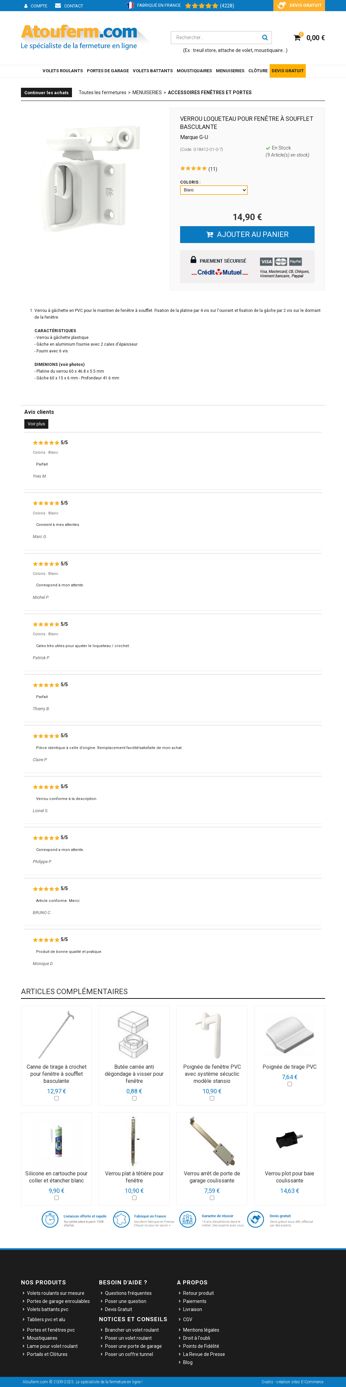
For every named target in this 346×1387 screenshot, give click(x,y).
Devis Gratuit (118, 1309)
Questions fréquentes (128, 1293)
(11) (212, 169)
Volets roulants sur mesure (55, 1293)
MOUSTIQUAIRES (194, 70)
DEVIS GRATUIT (288, 70)
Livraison (192, 1309)
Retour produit (198, 1293)
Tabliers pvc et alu (46, 1319)
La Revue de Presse (204, 1354)
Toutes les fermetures (102, 92)
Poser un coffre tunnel (129, 1354)
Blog (188, 1362)
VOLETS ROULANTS (63, 70)
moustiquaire (268, 50)
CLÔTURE (258, 70)
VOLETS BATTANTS (153, 70)
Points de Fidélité (201, 1346)
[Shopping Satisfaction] (198, 6)
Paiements (194, 1301)
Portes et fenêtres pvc (51, 1330)
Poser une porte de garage (133, 1346)
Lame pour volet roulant (52, 1346)
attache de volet (235, 50)
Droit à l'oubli (196, 1338)
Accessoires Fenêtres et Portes (210, 92)
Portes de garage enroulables (58, 1301)
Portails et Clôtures (47, 1354)
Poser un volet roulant (128, 1338)
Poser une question (125, 1301)
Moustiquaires (42, 1338)
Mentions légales (201, 1330)
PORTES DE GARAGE (108, 70)
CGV (187, 1319)
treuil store (204, 50)
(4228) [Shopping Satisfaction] (227, 5)
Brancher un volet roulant (132, 1330)
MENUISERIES (230, 70)
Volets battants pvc (47, 1309)
